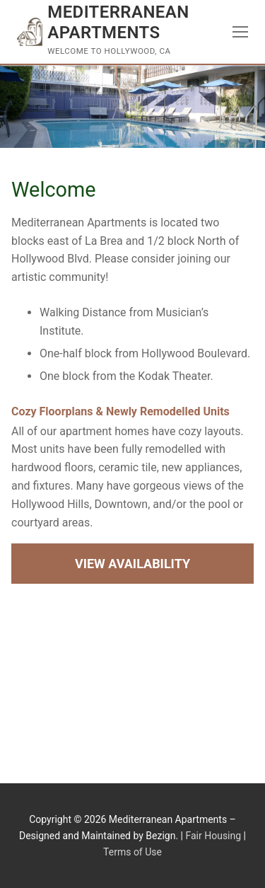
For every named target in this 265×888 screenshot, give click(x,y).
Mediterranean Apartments (118, 22)
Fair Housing (213, 835)
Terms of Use (132, 852)
